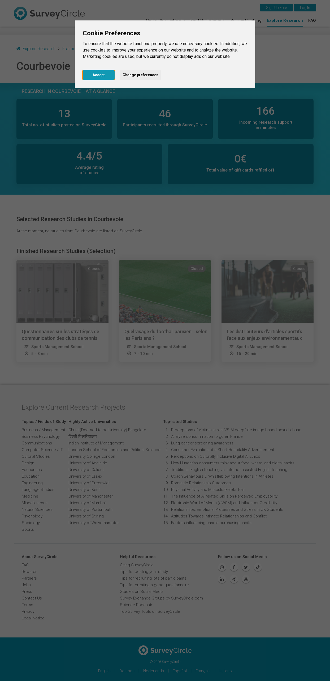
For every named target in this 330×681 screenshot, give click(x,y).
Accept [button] (98, 75)
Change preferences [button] (140, 75)
